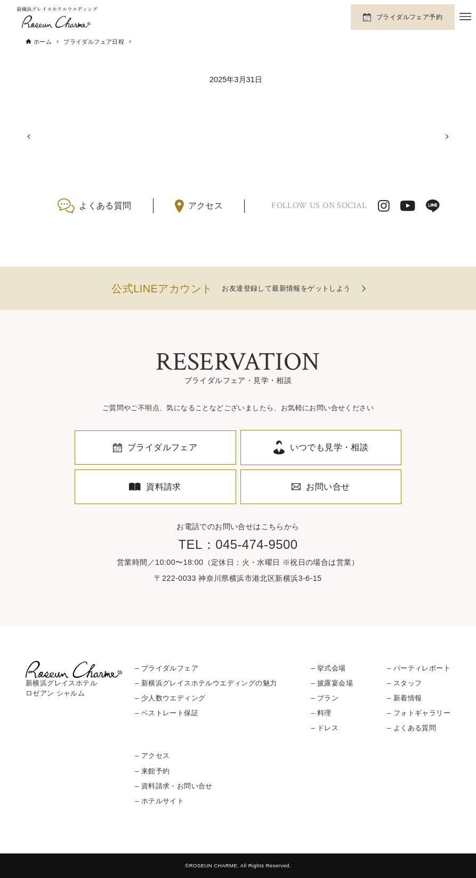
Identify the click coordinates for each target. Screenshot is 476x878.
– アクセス (152, 756)
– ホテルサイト (159, 801)
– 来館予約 (152, 771)
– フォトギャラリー (418, 713)
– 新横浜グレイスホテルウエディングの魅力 (206, 683)
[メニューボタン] (465, 16)
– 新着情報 (404, 698)
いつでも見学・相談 (329, 447)
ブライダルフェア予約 (409, 17)
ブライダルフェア (162, 447)
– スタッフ (404, 683)
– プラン (325, 698)
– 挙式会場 (328, 668)
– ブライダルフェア (166, 668)
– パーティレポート (418, 668)
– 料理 (321, 713)
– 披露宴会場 (332, 683)
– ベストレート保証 (166, 713)
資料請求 (163, 486)
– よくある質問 (411, 728)
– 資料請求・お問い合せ (173, 786)
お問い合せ (328, 486)
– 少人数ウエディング (170, 698)
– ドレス (325, 728)
